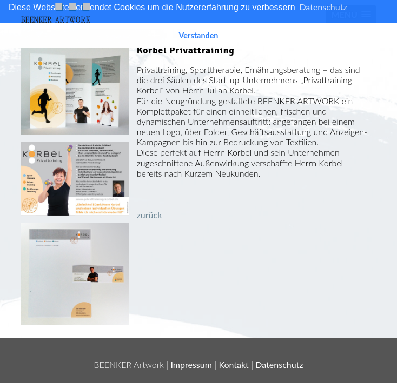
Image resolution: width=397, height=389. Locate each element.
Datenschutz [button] (323, 7)
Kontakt (233, 364)
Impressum (191, 364)
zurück (149, 215)
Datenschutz (279, 364)
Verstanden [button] (199, 35)
